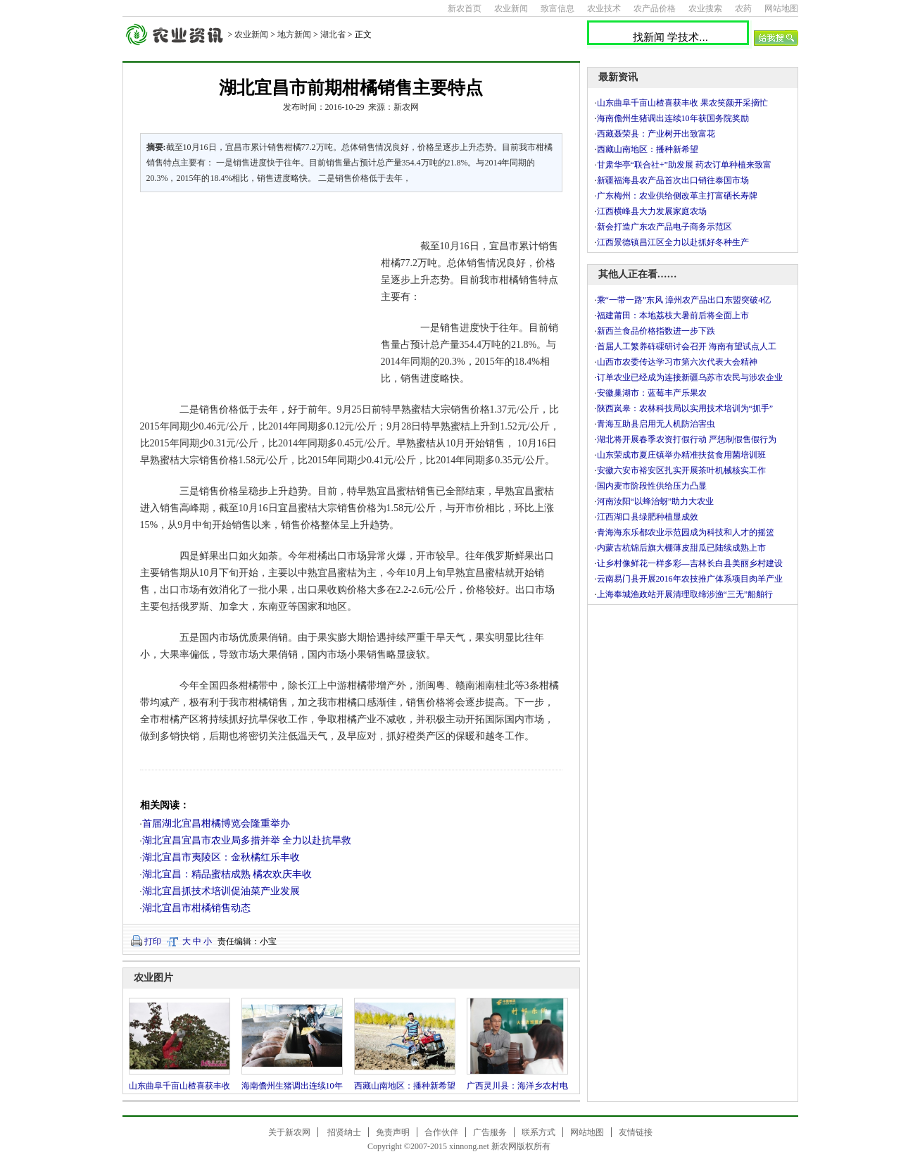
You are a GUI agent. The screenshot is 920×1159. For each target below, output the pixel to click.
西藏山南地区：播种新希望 (404, 1086)
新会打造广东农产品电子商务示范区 (664, 227)
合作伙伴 (441, 1132)
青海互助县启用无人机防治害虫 (656, 424)
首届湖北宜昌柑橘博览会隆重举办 (216, 823)
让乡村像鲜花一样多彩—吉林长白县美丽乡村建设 (690, 563)
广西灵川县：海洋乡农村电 (517, 1086)
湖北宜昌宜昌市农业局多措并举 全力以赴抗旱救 (247, 840)
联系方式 (538, 1132)
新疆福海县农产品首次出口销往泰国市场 (673, 180)
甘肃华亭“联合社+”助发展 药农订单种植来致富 (684, 165)
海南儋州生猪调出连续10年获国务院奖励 (673, 118)
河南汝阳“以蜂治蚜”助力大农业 (655, 501)
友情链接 (636, 1132)
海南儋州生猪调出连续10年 (292, 1086)
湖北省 (333, 34)
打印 (152, 941)
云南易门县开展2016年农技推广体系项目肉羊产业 (690, 579)
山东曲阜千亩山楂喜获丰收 (179, 1086)
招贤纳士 (344, 1132)
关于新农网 (289, 1132)
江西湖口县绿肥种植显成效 (647, 517)
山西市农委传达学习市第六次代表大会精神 (677, 362)
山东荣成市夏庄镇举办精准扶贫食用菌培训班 (681, 455)
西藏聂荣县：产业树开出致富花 (656, 134)
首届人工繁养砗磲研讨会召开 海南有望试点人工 (686, 346)
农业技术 (604, 8)
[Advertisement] (252, 298)
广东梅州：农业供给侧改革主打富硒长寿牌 (677, 196)
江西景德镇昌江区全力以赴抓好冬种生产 (673, 242)
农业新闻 (511, 8)
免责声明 (393, 1132)
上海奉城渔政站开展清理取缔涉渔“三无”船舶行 (685, 594)
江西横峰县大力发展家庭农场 (652, 211)
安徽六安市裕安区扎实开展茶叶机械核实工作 (681, 470)
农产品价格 (655, 8)
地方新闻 (294, 34)
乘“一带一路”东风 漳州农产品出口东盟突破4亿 (684, 300)
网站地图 (781, 8)
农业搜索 (705, 8)
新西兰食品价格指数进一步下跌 (656, 331)
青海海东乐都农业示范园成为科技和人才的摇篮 (685, 532)
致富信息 (557, 8)
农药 (743, 8)
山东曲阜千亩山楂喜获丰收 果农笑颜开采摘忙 (682, 103)
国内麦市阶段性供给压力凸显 (652, 486)
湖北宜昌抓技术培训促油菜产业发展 (221, 891)
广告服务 (490, 1132)
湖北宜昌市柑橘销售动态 (196, 908)
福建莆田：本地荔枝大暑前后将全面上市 (673, 315)
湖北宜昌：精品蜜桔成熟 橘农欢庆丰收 (227, 874)
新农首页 (464, 8)
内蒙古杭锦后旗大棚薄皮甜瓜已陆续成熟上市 (681, 548)
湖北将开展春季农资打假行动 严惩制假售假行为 (686, 439)
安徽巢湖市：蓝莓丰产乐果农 (652, 393)
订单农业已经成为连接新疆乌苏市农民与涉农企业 (690, 377)
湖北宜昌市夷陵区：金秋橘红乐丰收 (221, 857)
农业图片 (153, 977)
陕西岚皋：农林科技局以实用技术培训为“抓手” (685, 408)
